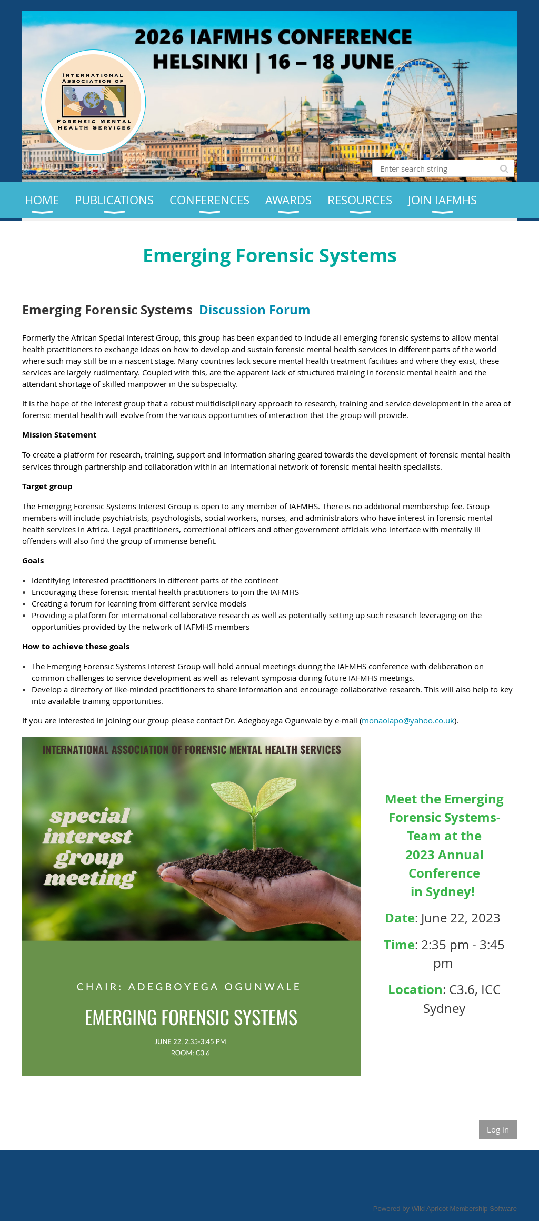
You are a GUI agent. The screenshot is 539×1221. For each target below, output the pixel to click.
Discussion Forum (255, 310)
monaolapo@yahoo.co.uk (408, 720)
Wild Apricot (430, 1209)
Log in (498, 1129)
